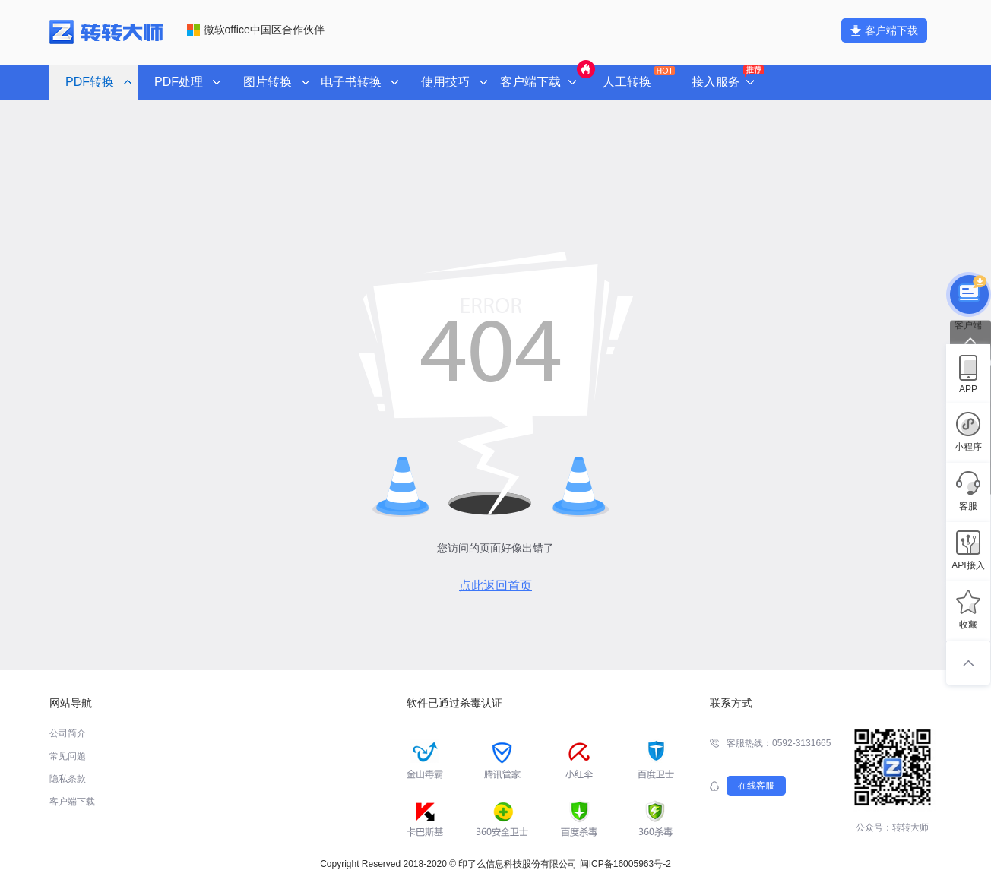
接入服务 (726, 77)
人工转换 (637, 77)
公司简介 (67, 733)
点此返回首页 (495, 585)
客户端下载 (884, 30)
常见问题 (67, 756)
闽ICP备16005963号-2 (625, 864)
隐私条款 (67, 779)
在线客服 (756, 785)
